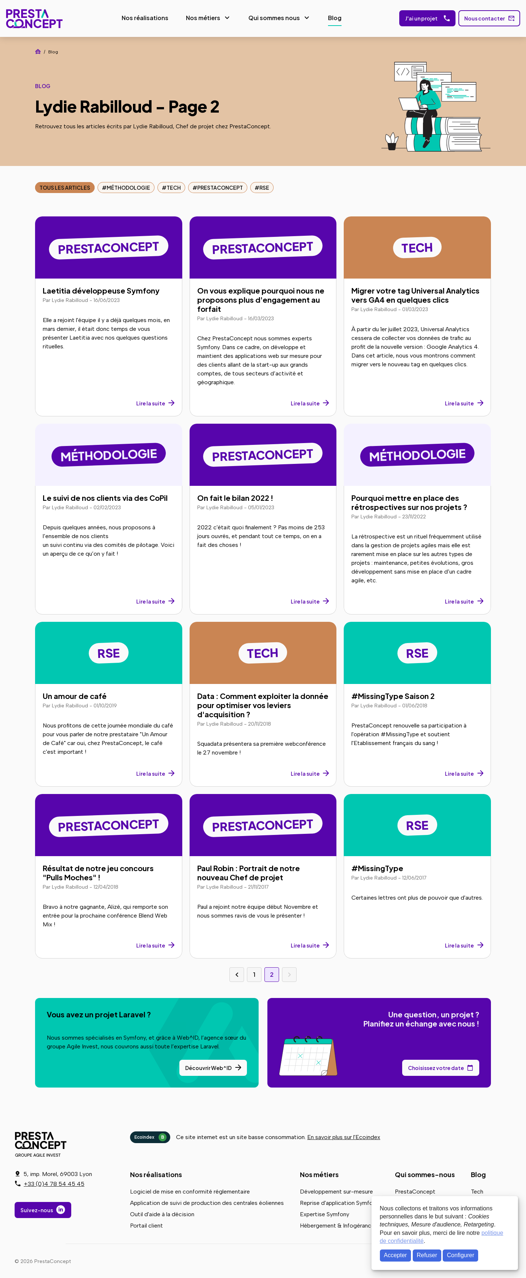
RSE (264, 186)
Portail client (146, 1224)
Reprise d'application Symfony (339, 1201)
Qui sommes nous (272, 17)
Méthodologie (128, 186)
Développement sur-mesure (336, 1190)
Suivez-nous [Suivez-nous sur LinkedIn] (36, 1210)
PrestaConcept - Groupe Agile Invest (42, 1143)
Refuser (427, 1255)
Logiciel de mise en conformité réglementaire (190, 1190)
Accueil (38, 50)
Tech (174, 186)
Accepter (395, 1255)
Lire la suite (150, 402)
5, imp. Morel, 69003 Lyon (57, 1174)
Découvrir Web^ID (208, 1066)
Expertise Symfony (324, 1213)
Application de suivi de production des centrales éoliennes (207, 1201)
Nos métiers (201, 17)
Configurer (460, 1255)
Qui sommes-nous (425, 1173)
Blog (333, 17)
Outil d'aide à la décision (162, 1213)
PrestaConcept (33, 18)
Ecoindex (150, 1136)
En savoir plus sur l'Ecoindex (343, 1136)
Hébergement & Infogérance (337, 1224)
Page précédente (236, 973)
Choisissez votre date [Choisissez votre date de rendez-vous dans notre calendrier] (436, 1066)
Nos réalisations (143, 17)
